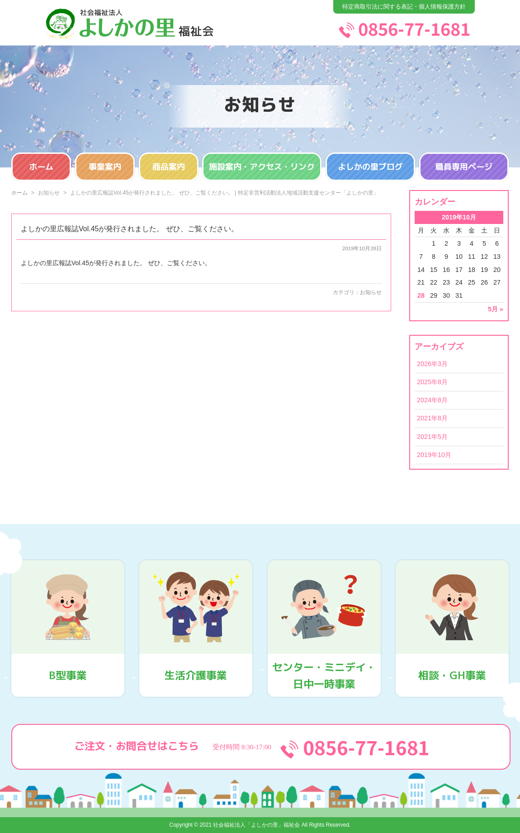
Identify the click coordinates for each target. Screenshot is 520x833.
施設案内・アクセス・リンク (262, 166)
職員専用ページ (463, 166)
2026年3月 (432, 363)
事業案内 (105, 166)
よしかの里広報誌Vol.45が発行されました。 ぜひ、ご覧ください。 (129, 229)
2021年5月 (432, 436)
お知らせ (371, 292)
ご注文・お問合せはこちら (261, 747)
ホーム (41, 166)
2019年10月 (434, 454)
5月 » (495, 309)
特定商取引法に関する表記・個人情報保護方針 (404, 6)
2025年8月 (432, 382)
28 (421, 295)
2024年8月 (432, 400)
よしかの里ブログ (370, 166)
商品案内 (168, 166)
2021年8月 (432, 418)
